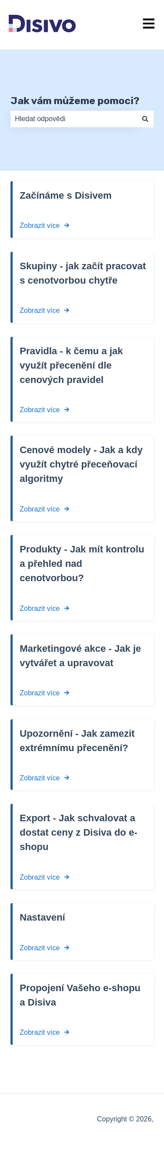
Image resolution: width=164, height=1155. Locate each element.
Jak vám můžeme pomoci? (75, 101)
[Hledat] (145, 119)
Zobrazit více (40, 225)
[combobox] (73, 119)
